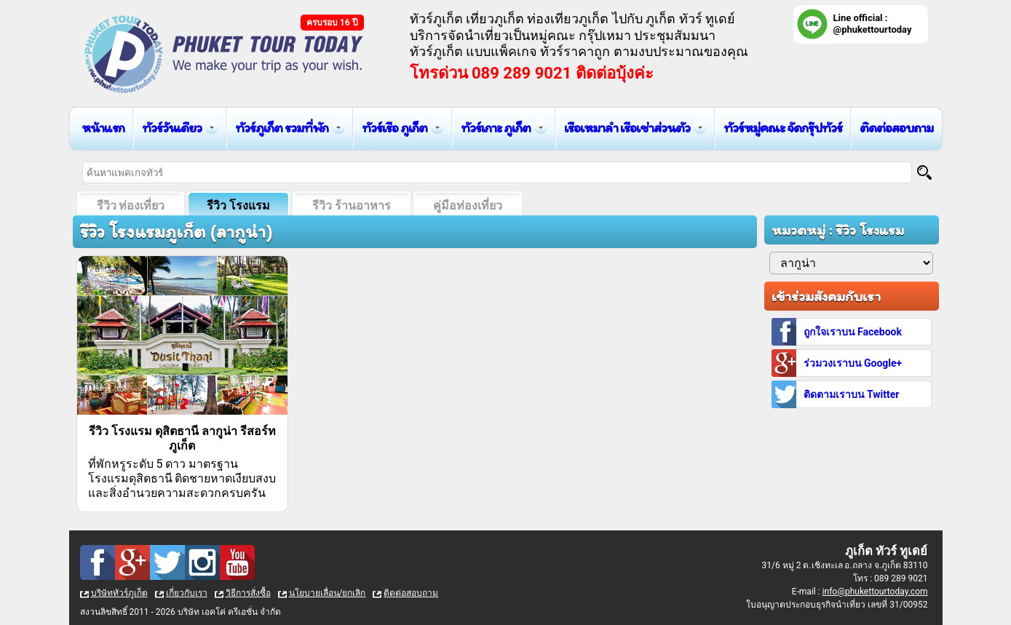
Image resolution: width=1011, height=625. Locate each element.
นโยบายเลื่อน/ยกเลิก (327, 593)
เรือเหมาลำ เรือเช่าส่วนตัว (627, 127)
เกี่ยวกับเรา (186, 593)
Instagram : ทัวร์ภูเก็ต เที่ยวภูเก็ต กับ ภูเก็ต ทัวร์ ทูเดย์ (202, 562)
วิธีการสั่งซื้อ (248, 593)
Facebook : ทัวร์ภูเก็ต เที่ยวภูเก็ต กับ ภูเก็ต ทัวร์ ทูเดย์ (97, 562)
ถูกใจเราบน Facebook (853, 332)
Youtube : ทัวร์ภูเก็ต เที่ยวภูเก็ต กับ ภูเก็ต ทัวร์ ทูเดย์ (237, 562)
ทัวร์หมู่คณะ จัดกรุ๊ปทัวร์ (782, 127)
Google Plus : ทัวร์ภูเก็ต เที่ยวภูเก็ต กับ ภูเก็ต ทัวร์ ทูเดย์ (132, 562)
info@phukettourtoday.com (875, 591)
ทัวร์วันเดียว (172, 127)
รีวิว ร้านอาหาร (351, 205)
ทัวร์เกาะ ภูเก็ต (496, 127)
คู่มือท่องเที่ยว (467, 205)
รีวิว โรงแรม (238, 205)
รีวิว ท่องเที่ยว (131, 205)
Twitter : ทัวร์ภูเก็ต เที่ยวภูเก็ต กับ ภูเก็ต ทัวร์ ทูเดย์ (167, 562)
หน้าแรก (103, 127)
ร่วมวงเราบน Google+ (853, 363)
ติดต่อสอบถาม (896, 127)
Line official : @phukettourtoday (872, 23)
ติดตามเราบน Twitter (852, 394)
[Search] (924, 172)
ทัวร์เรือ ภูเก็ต (394, 127)
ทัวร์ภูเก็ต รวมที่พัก (281, 127)
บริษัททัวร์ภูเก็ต (119, 593)
